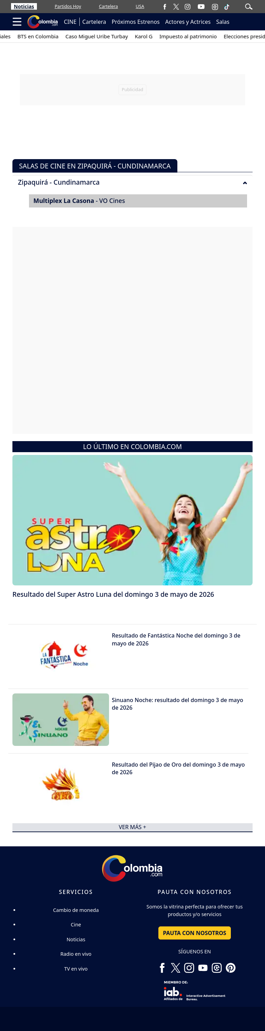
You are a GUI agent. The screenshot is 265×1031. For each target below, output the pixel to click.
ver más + (132, 827)
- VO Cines (79, 200)
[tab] (132, 182)
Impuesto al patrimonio (194, 36)
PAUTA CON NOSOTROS (194, 933)
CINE (70, 22)
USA (140, 6)
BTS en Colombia (44, 36)
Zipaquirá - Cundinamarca (132, 182)
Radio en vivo (75, 954)
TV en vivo (76, 968)
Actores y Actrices (188, 22)
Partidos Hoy (68, 6)
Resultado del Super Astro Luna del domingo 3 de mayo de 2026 (113, 594)
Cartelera (108, 6)
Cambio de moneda (76, 910)
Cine (76, 924)
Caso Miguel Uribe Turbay (103, 36)
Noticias (24, 6)
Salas (222, 22)
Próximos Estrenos (136, 22)
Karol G (150, 36)
